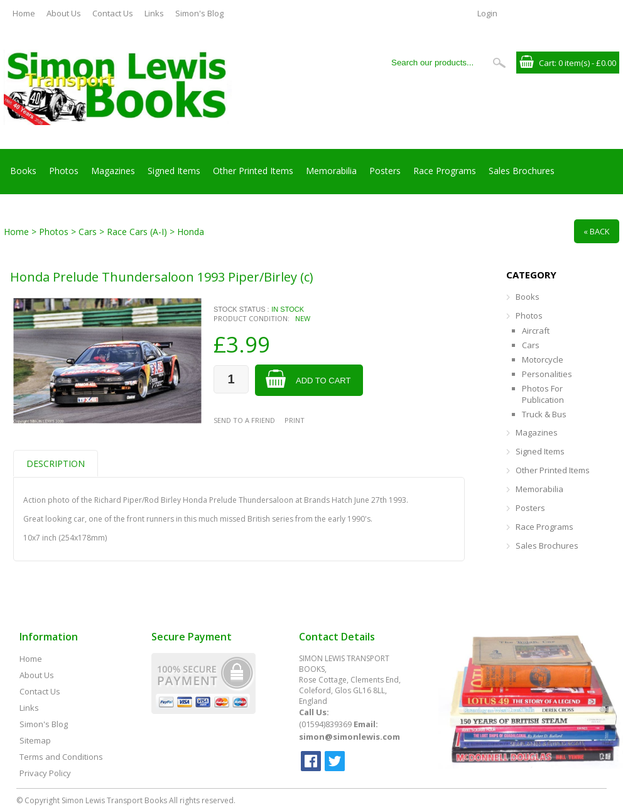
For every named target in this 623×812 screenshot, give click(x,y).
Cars (530, 345)
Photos (64, 171)
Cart (547, 63)
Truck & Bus (544, 414)
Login (487, 13)
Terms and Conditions (61, 756)
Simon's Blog (199, 13)
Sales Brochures (522, 171)
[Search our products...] (436, 63)
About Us (63, 13)
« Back (596, 231)
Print (294, 420)
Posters (385, 171)
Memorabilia (331, 171)
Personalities (547, 374)
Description (55, 463)
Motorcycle (542, 359)
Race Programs (444, 171)
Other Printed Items (253, 171)
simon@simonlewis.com (349, 736)
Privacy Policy (45, 773)
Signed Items (174, 171)
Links (154, 13)
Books (23, 171)
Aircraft (536, 330)
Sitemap (35, 740)
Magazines (113, 171)
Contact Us (112, 13)
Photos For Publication (543, 394)
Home (24, 13)
